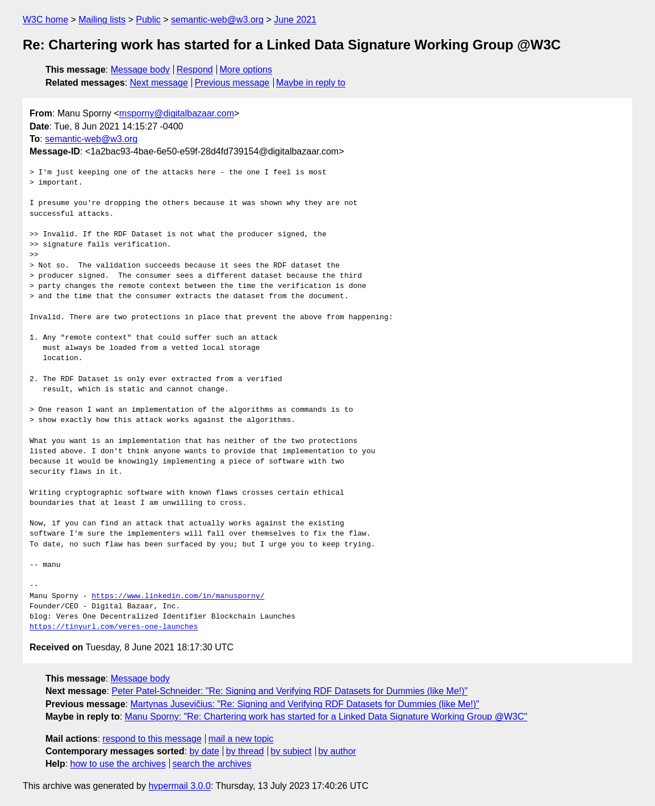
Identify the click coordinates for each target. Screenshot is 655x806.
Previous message (232, 82)
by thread (245, 751)
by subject (290, 751)
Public (148, 19)
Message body (140, 69)
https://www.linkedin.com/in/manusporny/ (177, 596)
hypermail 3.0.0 (179, 786)
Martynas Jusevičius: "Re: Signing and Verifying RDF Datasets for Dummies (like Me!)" (304, 704)
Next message (159, 82)
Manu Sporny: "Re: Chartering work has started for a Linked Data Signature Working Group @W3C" (326, 716)
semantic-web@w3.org (217, 19)
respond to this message (151, 739)
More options (246, 69)
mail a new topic (241, 739)
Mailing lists (102, 19)
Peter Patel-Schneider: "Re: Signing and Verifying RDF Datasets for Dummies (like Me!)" (290, 691)
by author (337, 751)
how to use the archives (118, 764)
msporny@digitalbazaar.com (176, 113)
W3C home (45, 19)
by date (204, 751)
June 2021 (295, 19)
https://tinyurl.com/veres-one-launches (114, 627)
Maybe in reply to (310, 82)
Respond (195, 69)
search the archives (212, 764)
